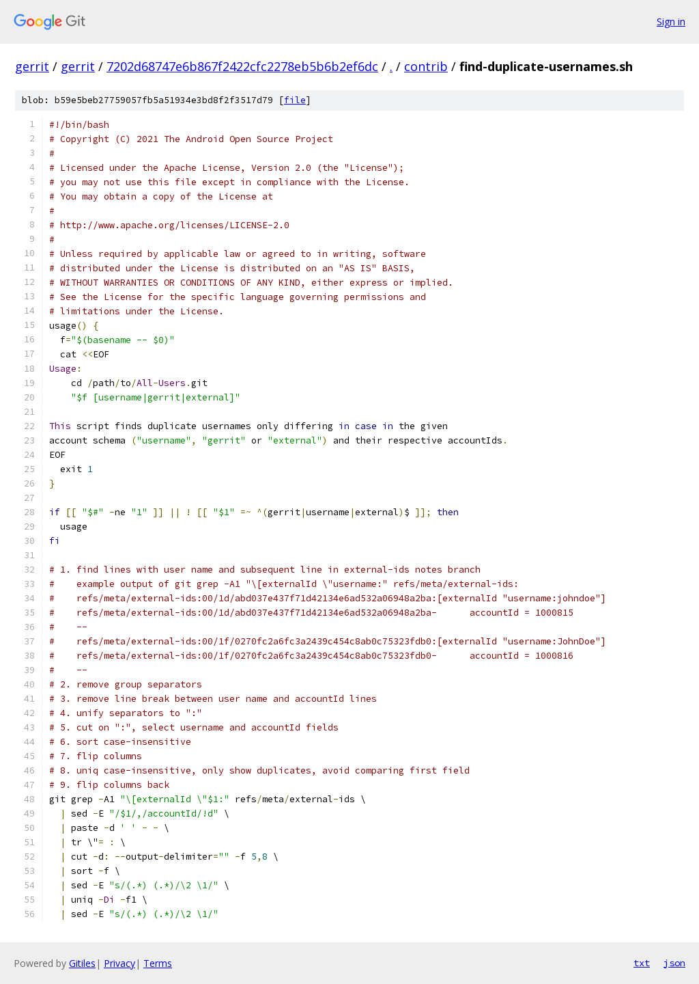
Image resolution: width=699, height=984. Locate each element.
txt (641, 963)
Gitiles (82, 963)
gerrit (32, 66)
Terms (157, 963)
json (674, 963)
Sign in (671, 21)
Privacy (119, 963)
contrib (426, 66)
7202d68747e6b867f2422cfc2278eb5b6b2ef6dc (242, 66)
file (295, 100)
